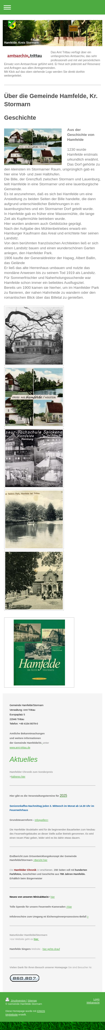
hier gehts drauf (51, 949)
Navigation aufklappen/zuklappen (52, 7)
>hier (69, 906)
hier (44, 860)
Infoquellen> (41, 820)
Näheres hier (18, 776)
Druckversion (15, 1000)
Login (96, 999)
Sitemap (32, 1000)
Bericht (38, 860)
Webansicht (93, 1002)
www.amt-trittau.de (20, 747)
